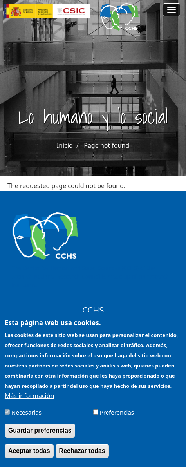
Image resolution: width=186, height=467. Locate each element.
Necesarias (26, 418)
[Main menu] (171, 9)
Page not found (106, 145)
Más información (29, 402)
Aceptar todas (29, 457)
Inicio (65, 145)
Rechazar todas (82, 457)
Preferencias (117, 418)
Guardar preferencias (40, 436)
